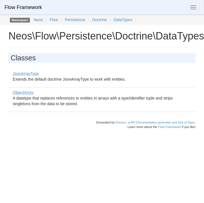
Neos (38, 19)
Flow (54, 19)
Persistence (75, 19)
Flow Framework (23, 7)
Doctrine (99, 19)
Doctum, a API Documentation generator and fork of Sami (155, 122)
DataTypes (123, 19)
